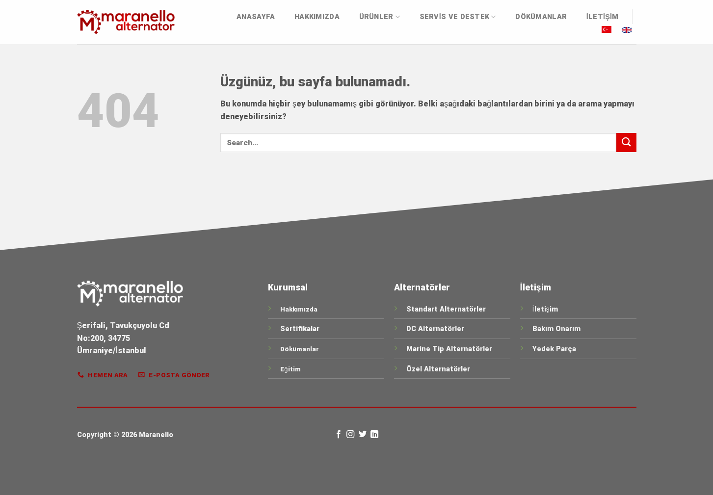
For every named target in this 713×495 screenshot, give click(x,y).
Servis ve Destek (458, 17)
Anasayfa (256, 17)
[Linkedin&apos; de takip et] (374, 434)
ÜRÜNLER (379, 17)
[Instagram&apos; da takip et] (350, 434)
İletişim (602, 17)
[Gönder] (626, 142)
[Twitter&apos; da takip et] (363, 434)
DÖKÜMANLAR (541, 17)
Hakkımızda (317, 17)
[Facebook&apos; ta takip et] (339, 434)
